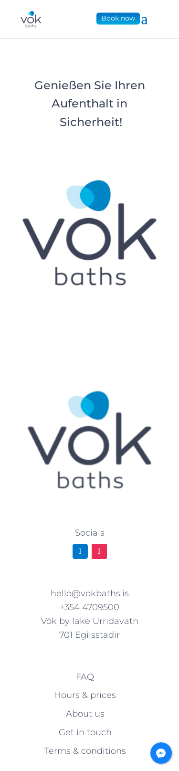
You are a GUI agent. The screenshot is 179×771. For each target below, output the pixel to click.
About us (85, 713)
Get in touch (85, 732)
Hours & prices (85, 695)
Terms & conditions (85, 751)
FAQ (85, 677)
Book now (118, 18)
